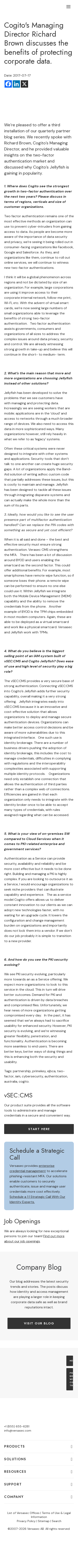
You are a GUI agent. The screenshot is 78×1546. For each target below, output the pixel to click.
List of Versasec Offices (23, 1513)
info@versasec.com (17, 1430)
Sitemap (44, 1521)
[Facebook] (8, 84)
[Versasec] (25, 7)
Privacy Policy (26, 1521)
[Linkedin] (16, 84)
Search (56, 1521)
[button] (68, 6)
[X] (24, 84)
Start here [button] (39, 1129)
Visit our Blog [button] (39, 1323)
